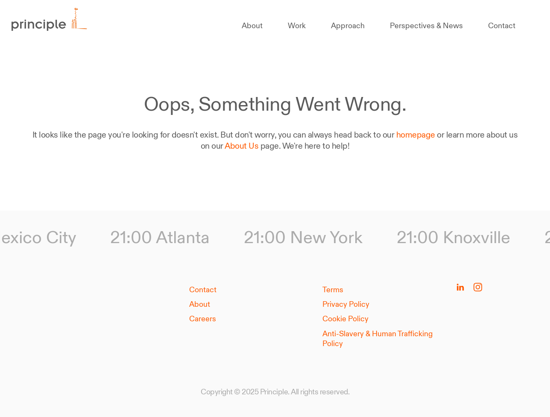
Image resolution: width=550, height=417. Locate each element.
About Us (241, 146)
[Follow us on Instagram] (478, 287)
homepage (415, 134)
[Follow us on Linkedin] (460, 287)
